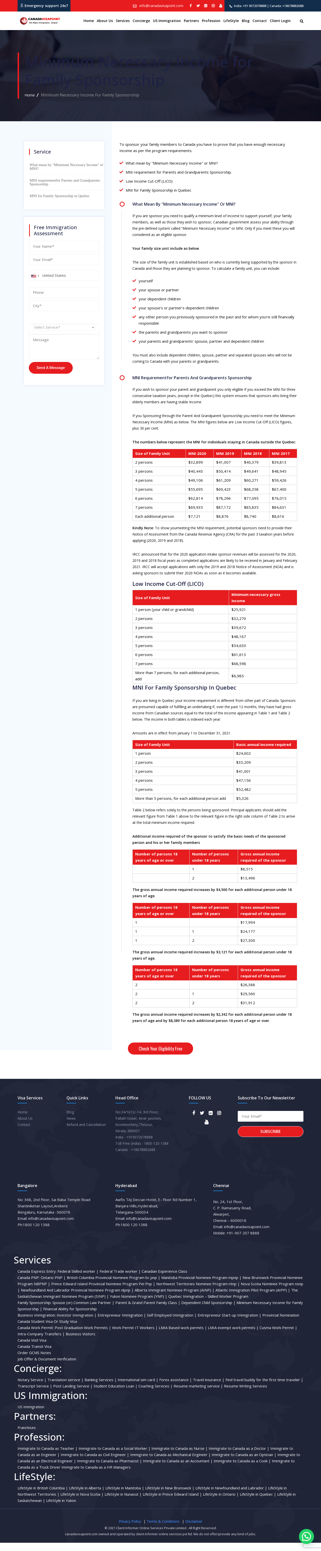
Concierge (141, 20)
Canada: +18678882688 (286, 6)
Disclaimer (193, 1529)
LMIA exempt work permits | (233, 1335)
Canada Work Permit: (36, 1335)
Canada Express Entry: (37, 1279)
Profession (211, 20)
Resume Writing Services (245, 1394)
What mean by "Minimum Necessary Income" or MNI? (66, 167)
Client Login (280, 20)
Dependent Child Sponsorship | (208, 1310)
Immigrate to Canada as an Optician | (244, 1462)
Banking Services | (101, 1387)
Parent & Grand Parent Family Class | (147, 1310)
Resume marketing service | (198, 1394)
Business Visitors (80, 1342)
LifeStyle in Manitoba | (124, 1496)
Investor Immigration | (77, 1323)
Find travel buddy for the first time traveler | (264, 1387)
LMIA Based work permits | (183, 1335)
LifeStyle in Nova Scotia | (82, 1502)
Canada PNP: (29, 1285)
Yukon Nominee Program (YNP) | (138, 1304)
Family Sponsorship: (34, 1310)
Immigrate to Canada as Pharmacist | (109, 1469)
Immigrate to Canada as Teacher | (47, 1456)
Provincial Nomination (280, 1323)
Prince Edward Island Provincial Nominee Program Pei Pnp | (103, 1292)
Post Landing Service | (73, 1394)
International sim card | (138, 1387)
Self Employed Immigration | (172, 1323)
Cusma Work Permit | (278, 1335)
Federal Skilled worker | (78, 1279)
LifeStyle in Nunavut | (123, 1502)
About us (105, 20)
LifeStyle (231, 20)
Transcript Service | (35, 1394)
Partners (191, 20)
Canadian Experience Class (164, 1279)
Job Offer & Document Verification (47, 1367)
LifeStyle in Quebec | (258, 1502)
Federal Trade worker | (120, 1279)
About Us (25, 1126)
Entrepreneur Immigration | (122, 1323)
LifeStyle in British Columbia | (43, 1496)
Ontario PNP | (53, 1285)
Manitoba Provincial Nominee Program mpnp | (201, 1285)
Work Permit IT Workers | (135, 1335)
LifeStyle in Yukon (61, 1508)
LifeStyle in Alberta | (86, 1496)
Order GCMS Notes (34, 1360)
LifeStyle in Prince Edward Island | (172, 1502)
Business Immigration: (37, 1323)
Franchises (27, 1435)
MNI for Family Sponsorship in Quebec (60, 196)
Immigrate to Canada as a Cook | (242, 1469)
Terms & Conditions (163, 1529)
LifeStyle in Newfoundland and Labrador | (231, 1496)
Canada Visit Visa (32, 1348)
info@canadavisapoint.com (160, 5)
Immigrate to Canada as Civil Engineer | (95, 1462)
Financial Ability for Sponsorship (70, 1317)
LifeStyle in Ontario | (221, 1502)
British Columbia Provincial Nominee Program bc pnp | (113, 1285)
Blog (246, 20)
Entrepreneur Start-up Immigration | (229, 1323)
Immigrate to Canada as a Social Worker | (114, 1456)
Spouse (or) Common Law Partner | (83, 1310)
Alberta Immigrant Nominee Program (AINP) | (174, 1298)
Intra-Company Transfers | (41, 1342)
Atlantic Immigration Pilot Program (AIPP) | (252, 1298)
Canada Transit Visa (34, 1354)
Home (89, 20)
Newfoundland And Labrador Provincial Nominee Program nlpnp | (77, 1298)
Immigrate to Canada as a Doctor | (239, 1456)
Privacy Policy (130, 1529)
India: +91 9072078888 (250, 6)
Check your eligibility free (160, 1048)
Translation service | (65, 1387)
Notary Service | (32, 1387)
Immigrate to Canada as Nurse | (179, 1456)
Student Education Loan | (115, 1394)
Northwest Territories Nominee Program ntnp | (198, 1292)
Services (123, 20)
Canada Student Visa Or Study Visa (47, 1329)
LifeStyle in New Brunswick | (169, 1496)
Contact (260, 20)
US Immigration (167, 20)
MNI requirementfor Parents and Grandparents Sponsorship (65, 182)
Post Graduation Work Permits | (83, 1335)
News (71, 1126)
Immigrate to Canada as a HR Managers (96, 1475)
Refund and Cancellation (86, 1132)
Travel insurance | (208, 1387)
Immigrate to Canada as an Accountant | (178, 1469)
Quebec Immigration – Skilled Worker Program (208, 1304)
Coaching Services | (155, 1394)
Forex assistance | (175, 1387)
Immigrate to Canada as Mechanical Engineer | (170, 1462)
